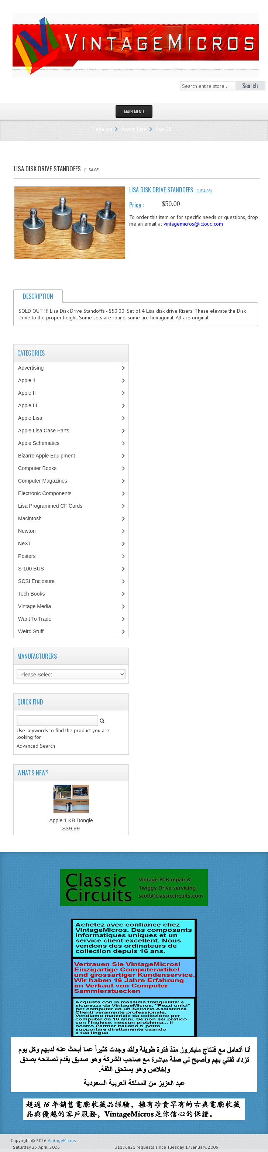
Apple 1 (30, 380)
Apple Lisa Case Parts (47, 430)
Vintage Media (38, 606)
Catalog (102, 129)
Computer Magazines (48, 481)
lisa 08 (163, 129)
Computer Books (42, 468)
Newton (26, 531)
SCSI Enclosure (40, 581)
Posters (30, 556)
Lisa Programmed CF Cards (54, 506)
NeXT (24, 543)
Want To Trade (34, 619)
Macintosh (33, 518)
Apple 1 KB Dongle (71, 820)
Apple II (30, 393)
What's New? (33, 772)
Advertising (34, 368)
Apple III (31, 405)
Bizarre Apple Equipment (50, 456)
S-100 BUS (35, 569)
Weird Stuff (34, 631)
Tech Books (36, 594)
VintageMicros (62, 1140)
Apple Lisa (134, 129)
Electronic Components (48, 493)
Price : (136, 204)
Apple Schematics (42, 443)
